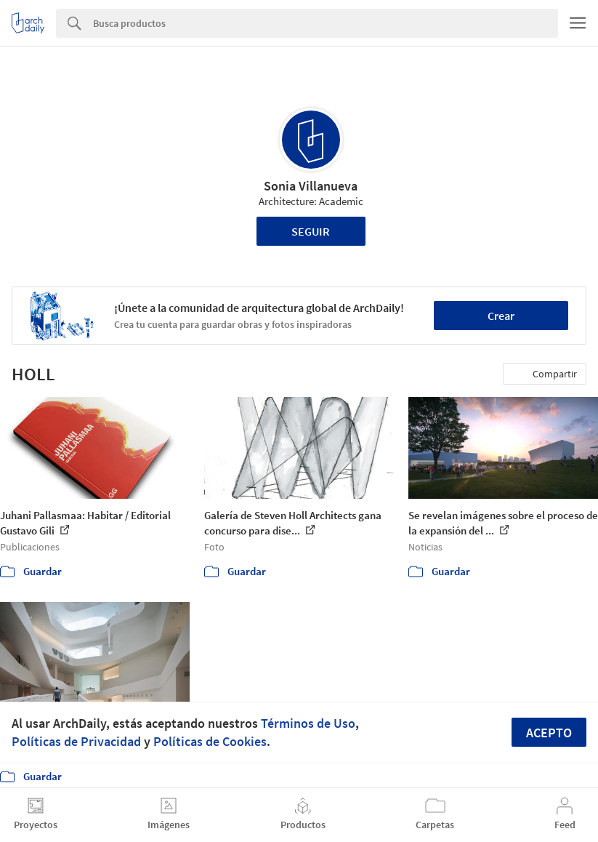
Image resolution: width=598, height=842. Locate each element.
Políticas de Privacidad (76, 741)
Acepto (549, 732)
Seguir (310, 231)
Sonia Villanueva (310, 185)
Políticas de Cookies (210, 741)
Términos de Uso (308, 723)
